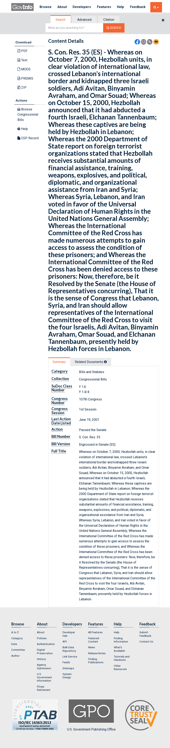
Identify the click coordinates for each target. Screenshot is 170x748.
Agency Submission (44, 666)
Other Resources (120, 667)
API (65, 641)
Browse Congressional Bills (27, 114)
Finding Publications (95, 660)
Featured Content (93, 640)
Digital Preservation (45, 651)
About (62, 7)
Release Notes (97, 653)
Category (17, 638)
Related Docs (91, 362)
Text (22, 60)
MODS (24, 69)
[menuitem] (21, 632)
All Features (95, 632)
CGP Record (28, 138)
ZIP (21, 87)
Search (60, 20)
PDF (22, 51)
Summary (59, 362)
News (91, 647)
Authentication (46, 644)
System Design (67, 675)
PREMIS (25, 78)
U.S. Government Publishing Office (91, 715)
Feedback (138, 7)
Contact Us (146, 641)
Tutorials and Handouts (122, 658)
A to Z (15, 632)
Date (14, 644)
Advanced (84, 20)
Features (105, 7)
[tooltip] (105, 361)
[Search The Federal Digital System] (113, 27)
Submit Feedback (145, 634)
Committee (18, 649)
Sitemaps (68, 668)
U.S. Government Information (44, 677)
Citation (108, 20)
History (41, 659)
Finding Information (121, 640)
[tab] (60, 19)
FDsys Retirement (43, 688)
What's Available (119, 649)
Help (121, 7)
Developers (82, 7)
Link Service (70, 656)
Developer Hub (69, 634)
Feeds (66, 662)
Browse (46, 7)
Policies (42, 638)
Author (15, 655)
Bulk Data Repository (69, 649)
